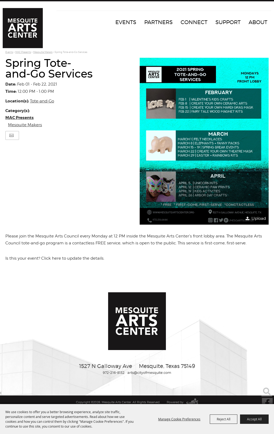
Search (266, 391)
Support (228, 22)
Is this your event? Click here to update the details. (54, 258)
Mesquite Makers (42, 52)
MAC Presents (23, 52)
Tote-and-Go (42, 101)
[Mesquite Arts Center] (23, 28)
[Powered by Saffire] (192, 402)
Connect (194, 22)
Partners (158, 22)
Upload (259, 218)
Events (125, 22)
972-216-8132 (114, 372)
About (258, 22)
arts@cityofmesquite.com (149, 372)
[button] (204, 141)
